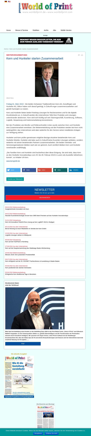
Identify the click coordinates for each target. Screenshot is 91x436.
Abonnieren (44, 198)
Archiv (46, 30)
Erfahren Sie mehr (51, 433)
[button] (13, 170)
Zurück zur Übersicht (15, 179)
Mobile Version (66, 30)
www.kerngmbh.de (13, 161)
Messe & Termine (21, 30)
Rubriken (36, 30)
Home (8, 30)
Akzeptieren (38, 433)
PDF (23, 344)
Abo (54, 30)
